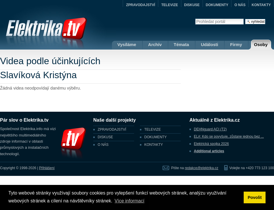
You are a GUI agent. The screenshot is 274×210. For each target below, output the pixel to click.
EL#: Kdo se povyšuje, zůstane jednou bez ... (229, 136)
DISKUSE (192, 5)
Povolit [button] (255, 197)
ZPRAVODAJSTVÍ (140, 5)
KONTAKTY (261, 5)
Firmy (236, 44)
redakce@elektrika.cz (201, 168)
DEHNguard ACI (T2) (210, 129)
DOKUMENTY (217, 5)
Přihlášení (47, 168)
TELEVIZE (169, 5)
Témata (181, 44)
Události (209, 44)
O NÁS (239, 5)
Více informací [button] (129, 200)
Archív (155, 44)
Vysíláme (126, 44)
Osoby (261, 44)
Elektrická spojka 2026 (211, 144)
